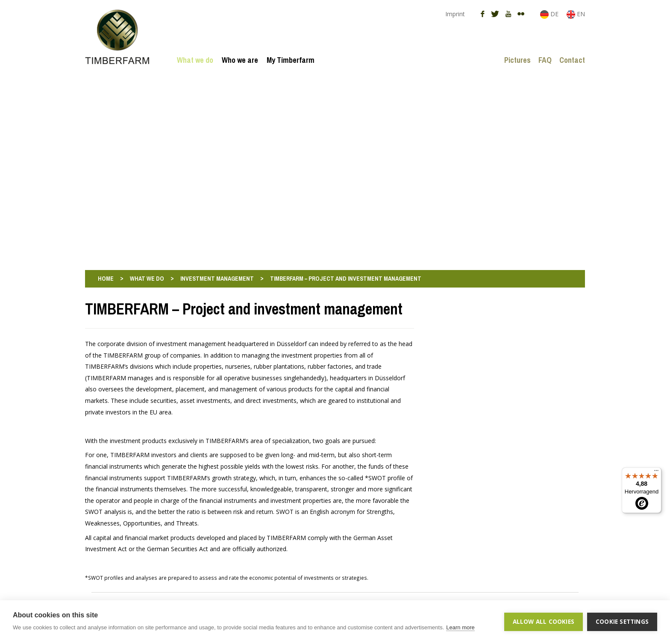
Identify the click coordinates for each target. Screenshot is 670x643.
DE (550, 14)
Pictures (517, 60)
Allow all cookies (543, 621)
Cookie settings (622, 621)
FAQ (545, 60)
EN (576, 14)
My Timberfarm (290, 60)
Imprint (455, 14)
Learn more (460, 627)
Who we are (240, 60)
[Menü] (656, 472)
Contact (572, 60)
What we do (195, 60)
